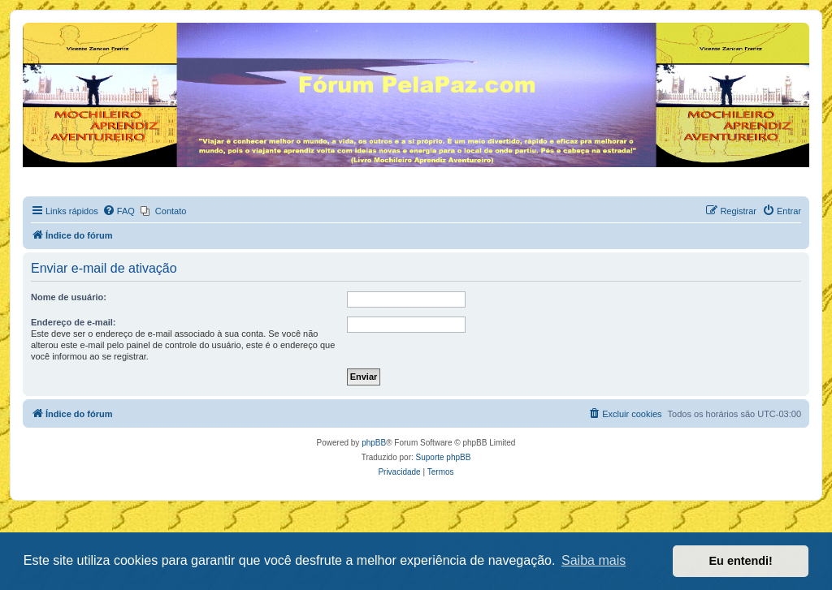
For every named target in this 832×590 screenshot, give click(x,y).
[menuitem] (118, 211)
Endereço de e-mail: (73, 322)
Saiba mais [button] (593, 560)
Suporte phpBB (443, 457)
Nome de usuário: (68, 297)
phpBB (374, 442)
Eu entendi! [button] (741, 560)
